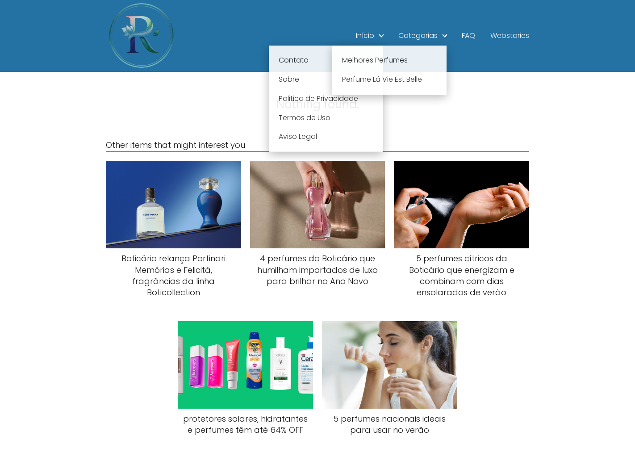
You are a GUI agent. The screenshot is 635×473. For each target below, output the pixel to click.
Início (365, 35)
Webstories (509, 35)
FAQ (468, 35)
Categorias (418, 35)
